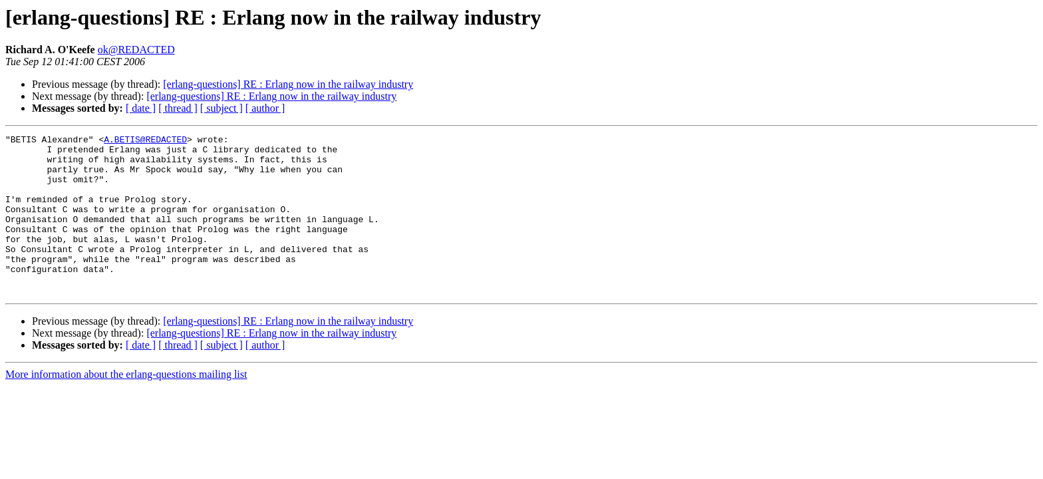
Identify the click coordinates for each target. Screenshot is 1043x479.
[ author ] (265, 108)
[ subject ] (221, 108)
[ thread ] (178, 108)
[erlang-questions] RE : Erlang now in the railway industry (288, 84)
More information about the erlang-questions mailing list (126, 406)
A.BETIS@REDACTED (145, 141)
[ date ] (141, 108)
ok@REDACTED (136, 49)
